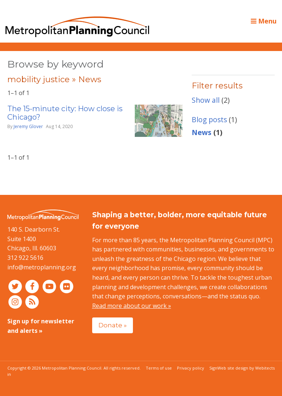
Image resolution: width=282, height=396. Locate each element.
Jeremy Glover (28, 126)
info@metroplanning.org (41, 267)
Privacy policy (190, 368)
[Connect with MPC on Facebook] (33, 286)
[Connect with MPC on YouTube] (50, 286)
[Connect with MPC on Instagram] (16, 302)
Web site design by (246, 368)
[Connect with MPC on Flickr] (67, 286)
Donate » (112, 325)
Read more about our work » (131, 306)
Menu (263, 21)
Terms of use (159, 368)
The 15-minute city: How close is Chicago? (65, 112)
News (202, 132)
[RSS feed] (32, 302)
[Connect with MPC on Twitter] (16, 286)
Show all (206, 100)
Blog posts (209, 119)
